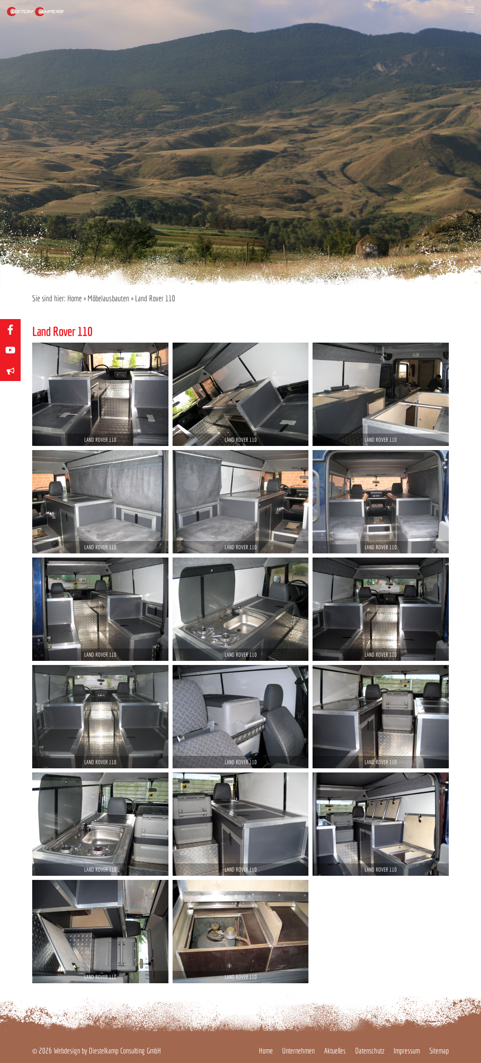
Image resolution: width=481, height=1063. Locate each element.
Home (74, 298)
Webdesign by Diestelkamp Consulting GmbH (107, 1050)
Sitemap (439, 1050)
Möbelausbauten (108, 298)
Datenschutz (369, 1050)
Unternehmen (298, 1050)
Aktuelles (335, 1050)
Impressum (406, 1050)
